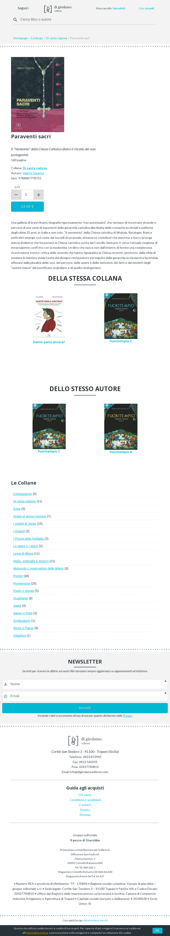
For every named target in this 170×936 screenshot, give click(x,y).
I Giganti (19, 531)
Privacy (127, 715)
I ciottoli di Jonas (24, 523)
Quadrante (20, 598)
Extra (17, 509)
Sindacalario (21, 621)
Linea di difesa (23, 553)
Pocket (18, 576)
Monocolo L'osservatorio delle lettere (38, 568)
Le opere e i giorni (25, 546)
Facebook (33, 8)
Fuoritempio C (121, 341)
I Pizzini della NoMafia (28, 538)
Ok (157, 930)
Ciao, (146, 8)
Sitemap (85, 815)
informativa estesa (37, 932)
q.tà (17, 187)
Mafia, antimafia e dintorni (31, 561)
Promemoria (21, 583)
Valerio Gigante (33, 173)
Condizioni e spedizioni (85, 800)
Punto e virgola (23, 591)
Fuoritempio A (121, 452)
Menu (6, 8)
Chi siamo (85, 795)
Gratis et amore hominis (29, 516)
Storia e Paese (23, 628)
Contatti (85, 805)
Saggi (17, 605)
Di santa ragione (24, 501)
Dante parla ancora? (49, 342)
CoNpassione (22, 494)
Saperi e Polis (22, 613)
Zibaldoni (19, 635)
